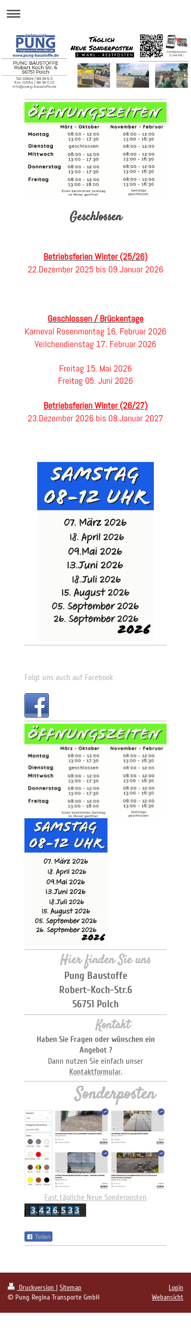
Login (176, 1287)
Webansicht (167, 1297)
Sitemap (70, 1287)
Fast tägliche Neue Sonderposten (95, 1197)
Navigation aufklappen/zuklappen (95, 13)
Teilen (38, 1237)
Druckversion (32, 1287)
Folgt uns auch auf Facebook (68, 677)
